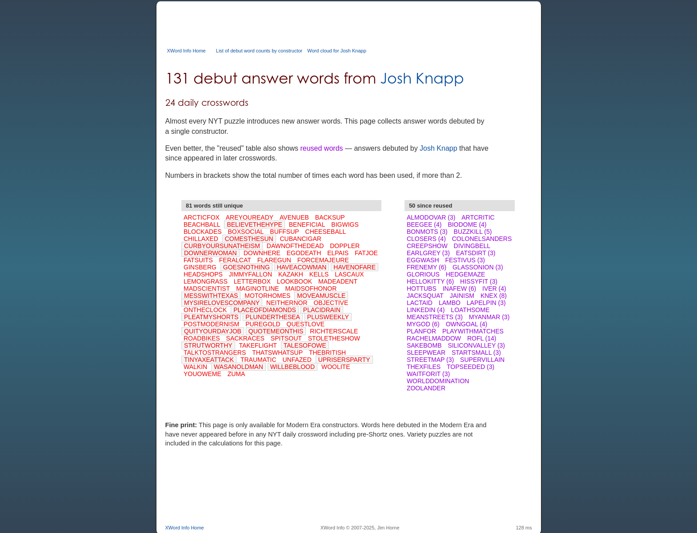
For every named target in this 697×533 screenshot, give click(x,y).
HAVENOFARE (354, 267)
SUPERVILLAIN (482, 359)
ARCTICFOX (202, 217)
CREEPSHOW (427, 245)
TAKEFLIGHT (258, 345)
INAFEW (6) (459, 288)
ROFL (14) (482, 338)
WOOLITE (335, 366)
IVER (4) (494, 288)
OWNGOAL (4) (467, 324)
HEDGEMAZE (465, 274)
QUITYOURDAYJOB (212, 331)
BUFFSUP (284, 231)
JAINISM (462, 295)
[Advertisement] (327, 21)
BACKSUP (330, 217)
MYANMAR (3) (489, 317)
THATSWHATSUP (277, 352)
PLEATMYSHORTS (211, 317)
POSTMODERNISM (211, 324)
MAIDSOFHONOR (310, 288)
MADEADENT (337, 281)
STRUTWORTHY (208, 345)
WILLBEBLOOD (292, 366)
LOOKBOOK (294, 281)
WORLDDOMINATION (438, 381)
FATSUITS (198, 260)
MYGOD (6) (423, 324)
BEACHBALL (202, 224)
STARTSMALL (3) (476, 352)
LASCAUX (349, 274)
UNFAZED (296, 359)
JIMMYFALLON (250, 274)
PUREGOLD (262, 324)
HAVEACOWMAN (302, 267)
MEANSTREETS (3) (435, 317)
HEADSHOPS (203, 274)
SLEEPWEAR (426, 352)
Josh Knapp (422, 78)
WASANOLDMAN (238, 366)
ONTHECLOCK (205, 309)
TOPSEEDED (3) (470, 366)
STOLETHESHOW (334, 338)
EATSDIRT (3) (476, 252)
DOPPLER (345, 245)
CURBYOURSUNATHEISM (222, 245)
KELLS (319, 274)
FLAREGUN (274, 260)
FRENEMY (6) (426, 267)
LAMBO (450, 302)
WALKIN (195, 366)
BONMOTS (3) (427, 231)
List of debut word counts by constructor (259, 50)
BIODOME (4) (467, 224)
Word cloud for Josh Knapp (336, 50)
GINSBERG (200, 267)
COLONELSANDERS (482, 238)
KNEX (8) (494, 295)
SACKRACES (245, 338)
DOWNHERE (262, 252)
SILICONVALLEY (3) (476, 345)
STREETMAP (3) (430, 359)
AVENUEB (294, 217)
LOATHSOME (470, 309)
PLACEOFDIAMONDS (264, 309)
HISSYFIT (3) (478, 281)
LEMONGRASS (206, 281)
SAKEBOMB (424, 345)
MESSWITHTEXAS (211, 295)
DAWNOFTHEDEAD (295, 245)
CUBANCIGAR (300, 238)
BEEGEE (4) (424, 224)
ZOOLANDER (426, 388)
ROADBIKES (202, 338)
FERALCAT (235, 260)
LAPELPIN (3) (486, 302)
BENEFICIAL (307, 224)
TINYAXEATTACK (209, 359)
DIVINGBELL (472, 245)
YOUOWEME (202, 373)
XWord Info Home (186, 50)
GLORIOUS (423, 274)
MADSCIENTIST (207, 288)
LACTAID (420, 302)
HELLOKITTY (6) (430, 281)
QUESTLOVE (306, 324)
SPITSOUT (286, 338)
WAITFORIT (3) (428, 373)
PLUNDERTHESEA (272, 317)
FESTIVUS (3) (465, 260)
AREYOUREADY (249, 217)
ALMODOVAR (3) (431, 217)
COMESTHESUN (249, 238)
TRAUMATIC (258, 359)
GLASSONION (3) (478, 267)
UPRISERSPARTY (344, 359)
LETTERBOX (252, 281)
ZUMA (236, 373)
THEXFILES (424, 366)
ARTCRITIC (477, 217)
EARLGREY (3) (428, 252)
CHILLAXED (201, 238)
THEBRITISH (327, 352)
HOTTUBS (422, 288)
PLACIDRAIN (321, 309)
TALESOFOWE (305, 345)
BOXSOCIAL (246, 231)
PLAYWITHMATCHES (473, 331)
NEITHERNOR (287, 302)
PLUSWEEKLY (328, 317)
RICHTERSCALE (334, 331)
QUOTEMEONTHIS (276, 331)
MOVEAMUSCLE (321, 295)
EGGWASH (423, 260)
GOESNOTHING (246, 267)
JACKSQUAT (425, 295)
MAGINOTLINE (257, 288)
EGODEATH (304, 252)
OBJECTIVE (330, 302)
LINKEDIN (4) (426, 309)
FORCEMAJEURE (323, 260)
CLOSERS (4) (426, 238)
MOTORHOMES (267, 295)
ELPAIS (337, 252)
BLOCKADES (203, 231)
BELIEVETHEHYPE (254, 224)
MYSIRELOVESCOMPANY (222, 302)
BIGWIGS (344, 224)
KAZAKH (290, 274)
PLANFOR (421, 331)
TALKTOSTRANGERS (215, 352)
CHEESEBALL (325, 231)
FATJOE (366, 252)
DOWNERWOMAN (210, 252)
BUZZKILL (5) (473, 231)
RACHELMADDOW (434, 338)
